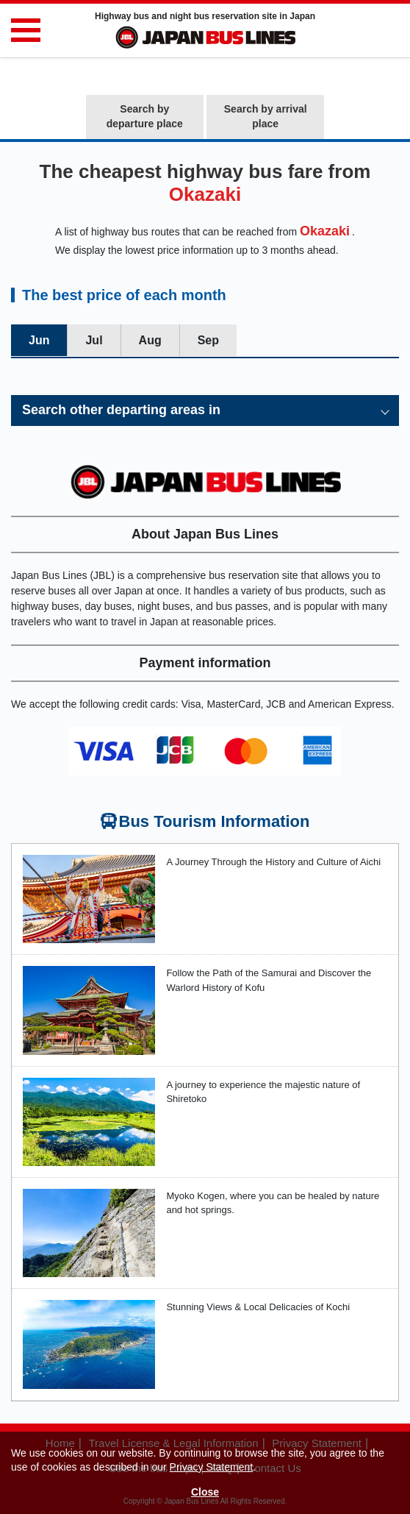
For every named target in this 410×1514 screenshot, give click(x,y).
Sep (208, 340)
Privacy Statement (211, 1467)
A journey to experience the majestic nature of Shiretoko (263, 1092)
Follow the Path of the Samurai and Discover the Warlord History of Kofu (268, 980)
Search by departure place (145, 116)
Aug (150, 340)
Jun (39, 340)
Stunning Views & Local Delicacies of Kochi (258, 1306)
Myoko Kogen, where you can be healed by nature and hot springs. (272, 1203)
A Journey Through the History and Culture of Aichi (273, 861)
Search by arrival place (265, 116)
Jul (93, 340)
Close (205, 1492)
